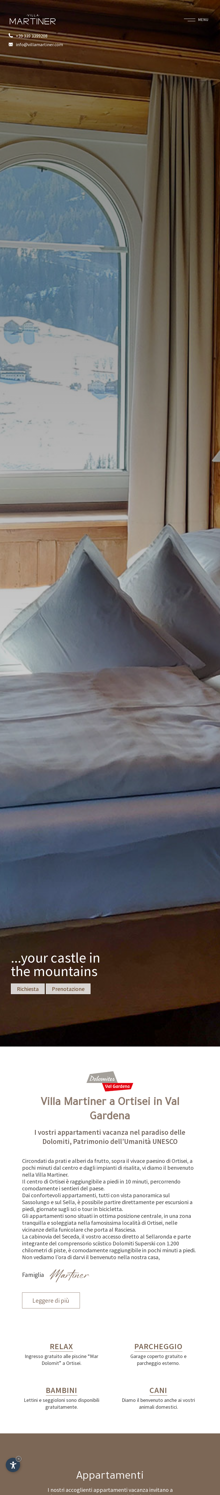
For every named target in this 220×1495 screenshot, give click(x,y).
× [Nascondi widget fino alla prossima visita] (18, 1459)
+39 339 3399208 (28, 36)
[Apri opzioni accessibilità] (13, 1465)
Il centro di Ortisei (43, 1181)
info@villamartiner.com (36, 44)
